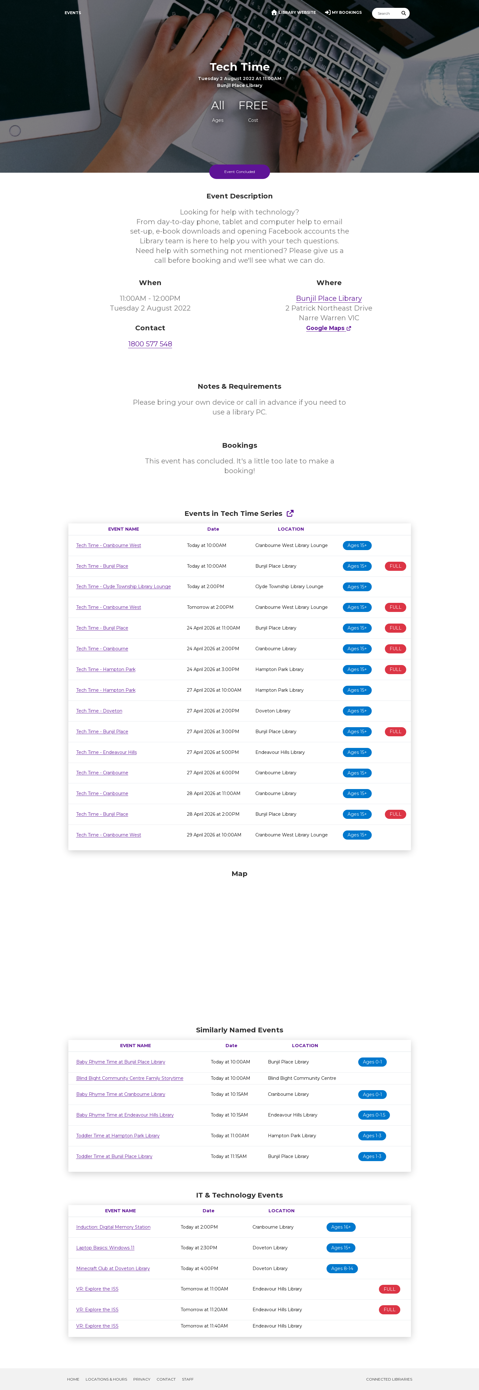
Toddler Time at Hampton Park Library (118, 1136)
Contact (166, 1379)
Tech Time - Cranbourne (102, 649)
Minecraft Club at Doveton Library (113, 1268)
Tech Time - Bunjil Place (102, 566)
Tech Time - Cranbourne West (108, 545)
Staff (188, 1379)
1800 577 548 (150, 344)
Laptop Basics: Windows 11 (105, 1248)
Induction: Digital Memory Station (113, 1227)
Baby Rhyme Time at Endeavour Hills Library (125, 1115)
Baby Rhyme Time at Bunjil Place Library (120, 1062)
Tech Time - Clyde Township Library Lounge (123, 586)
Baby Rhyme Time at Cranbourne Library (120, 1094)
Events (73, 12)
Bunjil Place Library (329, 298)
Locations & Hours (106, 1379)
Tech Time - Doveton (99, 711)
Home (73, 1379)
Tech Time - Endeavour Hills (106, 752)
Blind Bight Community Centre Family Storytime (130, 1078)
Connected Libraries (389, 1379)
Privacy (141, 1379)
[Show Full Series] (290, 513)
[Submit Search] (404, 13)
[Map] (239, 946)
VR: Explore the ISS (97, 1289)
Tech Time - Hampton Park (106, 669)
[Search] (385, 13)
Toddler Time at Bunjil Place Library (114, 1156)
